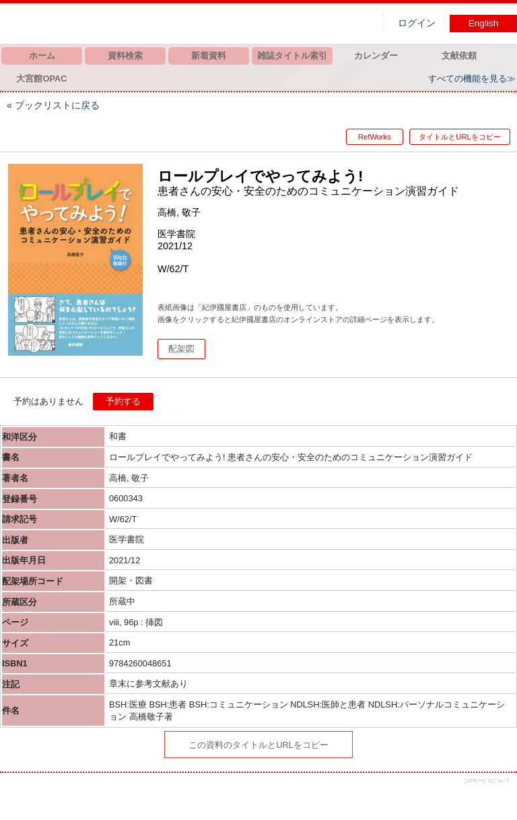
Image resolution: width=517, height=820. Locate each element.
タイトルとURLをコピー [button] (459, 137)
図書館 (141, 23)
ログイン (417, 23)
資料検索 (125, 56)
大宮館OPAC (41, 78)
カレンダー (376, 56)
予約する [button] (123, 401)
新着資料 (208, 56)
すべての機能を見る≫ (472, 78)
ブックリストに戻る (57, 105)
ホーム (42, 56)
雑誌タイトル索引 (292, 56)
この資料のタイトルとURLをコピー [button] (258, 745)
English (484, 23)
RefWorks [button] (366, 137)
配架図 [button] (181, 349)
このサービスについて (486, 781)
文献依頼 (459, 56)
